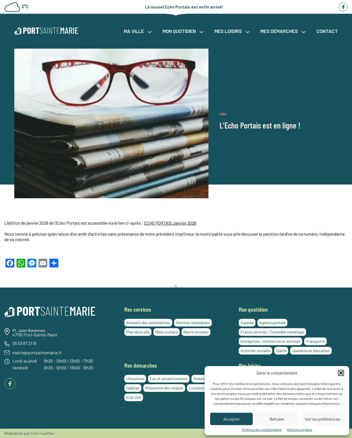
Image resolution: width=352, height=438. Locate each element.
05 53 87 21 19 (24, 343)
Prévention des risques (164, 388)
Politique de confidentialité (262, 429)
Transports (315, 341)
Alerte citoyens (195, 332)
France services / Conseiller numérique (272, 332)
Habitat (132, 388)
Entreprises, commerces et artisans (270, 341)
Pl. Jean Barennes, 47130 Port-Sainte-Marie (34, 332)
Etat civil (133, 397)
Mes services (137, 309)
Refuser (277, 419)
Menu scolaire (166, 332)
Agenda (247, 322)
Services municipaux (193, 322)
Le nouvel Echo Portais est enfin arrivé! (184, 7)
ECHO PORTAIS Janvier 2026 (170, 222)
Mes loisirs (232, 31)
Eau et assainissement (169, 378)
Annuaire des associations (148, 322)
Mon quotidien (183, 31)
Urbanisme (135, 378)
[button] (341, 373)
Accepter (231, 419)
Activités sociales (255, 350)
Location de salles (204, 388)
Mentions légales (299, 429)
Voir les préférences (322, 419)
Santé (281, 350)
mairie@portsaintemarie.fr (37, 352)
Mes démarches (283, 31)
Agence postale (272, 322)
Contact (327, 31)
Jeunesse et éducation (311, 350)
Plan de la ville (138, 332)
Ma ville (138, 31)
